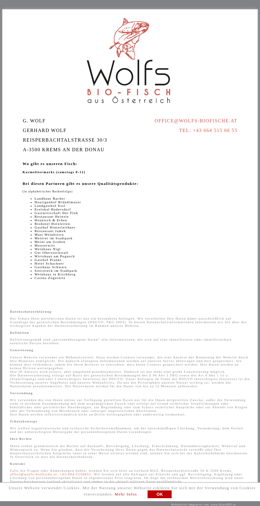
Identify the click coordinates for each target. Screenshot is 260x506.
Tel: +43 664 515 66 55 (208, 130)
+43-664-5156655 (75, 474)
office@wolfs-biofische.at (195, 120)
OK (160, 495)
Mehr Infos (126, 495)
